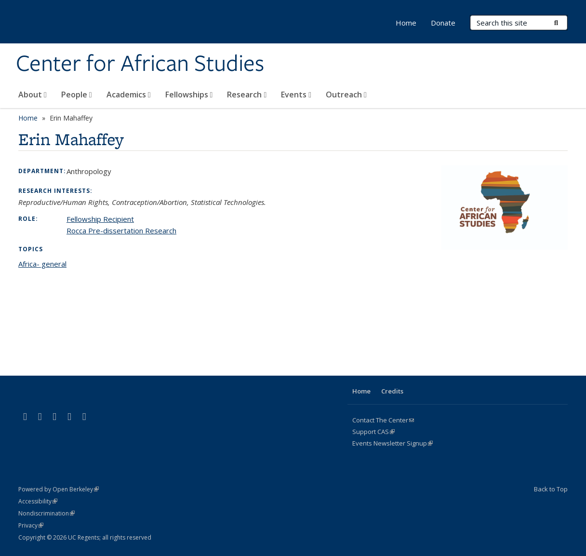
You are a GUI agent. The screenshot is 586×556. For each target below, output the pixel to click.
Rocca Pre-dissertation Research (121, 230)
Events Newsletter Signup (392, 443)
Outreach (346, 94)
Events (296, 94)
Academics (129, 94)
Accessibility (37, 501)
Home (406, 22)
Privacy (30, 525)
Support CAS (373, 431)
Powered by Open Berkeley (58, 489)
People (76, 94)
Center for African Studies (140, 64)
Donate (443, 22)
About (32, 94)
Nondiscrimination (46, 513)
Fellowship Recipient (100, 219)
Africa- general (42, 264)
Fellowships (189, 94)
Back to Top (551, 489)
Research (246, 94)
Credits (392, 391)
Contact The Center (383, 420)
